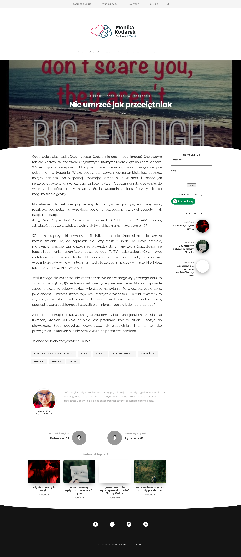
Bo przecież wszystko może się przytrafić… (150, 489)
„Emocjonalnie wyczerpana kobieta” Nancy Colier (114, 490)
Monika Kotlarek (44, 412)
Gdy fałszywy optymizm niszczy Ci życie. (79, 490)
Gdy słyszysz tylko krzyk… (44, 489)
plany (100, 353)
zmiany (56, 361)
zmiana (38, 361)
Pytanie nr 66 (59, 438)
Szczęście (142, 96)
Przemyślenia (118, 96)
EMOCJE (96, 96)
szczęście (147, 353)
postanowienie (122, 353)
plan (84, 353)
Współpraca (110, 4)
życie (73, 361)
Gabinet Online (82, 4)
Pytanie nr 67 (134, 438)
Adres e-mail (177, 159)
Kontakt (134, 4)
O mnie (154, 4)
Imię (173, 170)
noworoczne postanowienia (53, 353)
